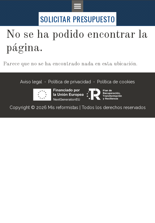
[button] (78, 6)
